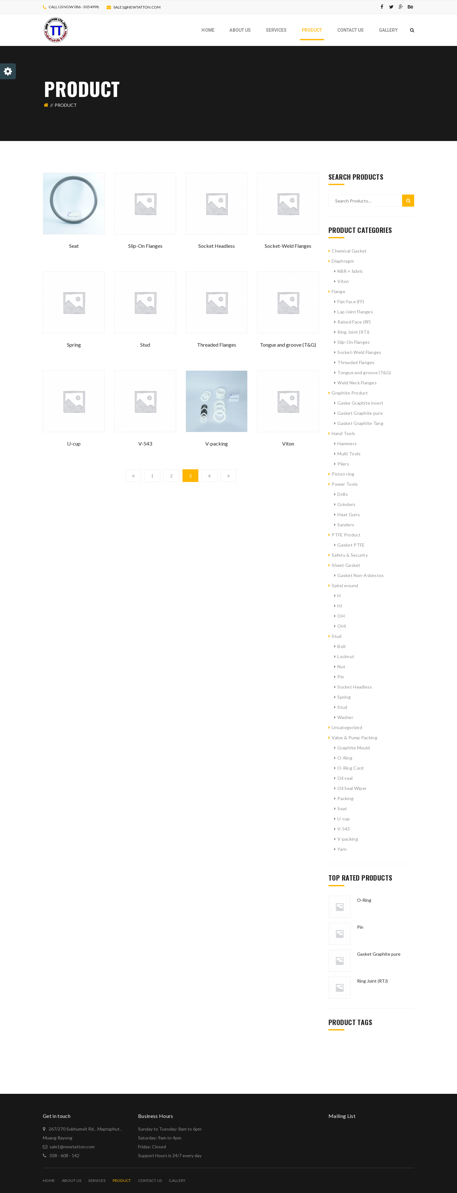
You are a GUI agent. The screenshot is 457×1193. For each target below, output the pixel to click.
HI (339, 605)
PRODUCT (122, 1180)
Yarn (342, 849)
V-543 (145, 443)
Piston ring (343, 474)
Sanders (345, 524)
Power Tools (345, 484)
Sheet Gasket (346, 565)
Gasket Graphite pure (360, 413)
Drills (342, 494)
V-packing (216, 443)
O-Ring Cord (350, 768)
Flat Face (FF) (350, 301)
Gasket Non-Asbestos (360, 575)
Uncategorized (347, 727)
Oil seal (345, 778)
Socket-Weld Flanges (288, 246)
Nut (341, 666)
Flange (338, 291)
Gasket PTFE (351, 545)
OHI (341, 626)
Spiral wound (345, 585)
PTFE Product (346, 534)
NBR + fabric (350, 271)
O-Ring (344, 757)
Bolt (341, 646)
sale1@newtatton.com (137, 7)
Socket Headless (216, 246)
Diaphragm (343, 261)
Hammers (347, 443)
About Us (71, 1180)
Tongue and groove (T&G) (288, 345)
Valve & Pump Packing (354, 737)
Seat (74, 246)
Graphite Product (350, 392)
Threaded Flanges (216, 345)
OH (341, 616)
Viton (288, 443)
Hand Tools (343, 433)
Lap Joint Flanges (355, 311)
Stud (145, 345)
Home (49, 1180)
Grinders (346, 504)
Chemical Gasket (349, 250)
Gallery (177, 1180)
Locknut (345, 656)
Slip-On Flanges (145, 246)
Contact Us (150, 1180)
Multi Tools (349, 453)
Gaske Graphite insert (360, 403)
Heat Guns (348, 514)
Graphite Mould (353, 747)
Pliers (343, 463)
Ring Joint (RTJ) (353, 332)
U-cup (74, 443)
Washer (345, 717)
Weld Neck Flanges (357, 382)
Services (96, 1180)
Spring (74, 345)
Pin (340, 676)
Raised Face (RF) (354, 321)
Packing (345, 798)
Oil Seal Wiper (352, 788)
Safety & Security (350, 555)
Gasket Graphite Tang (360, 423)
